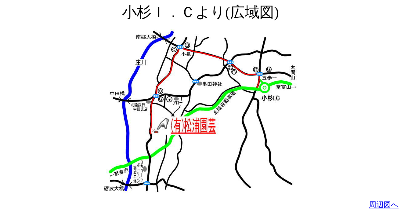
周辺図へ (384, 205)
